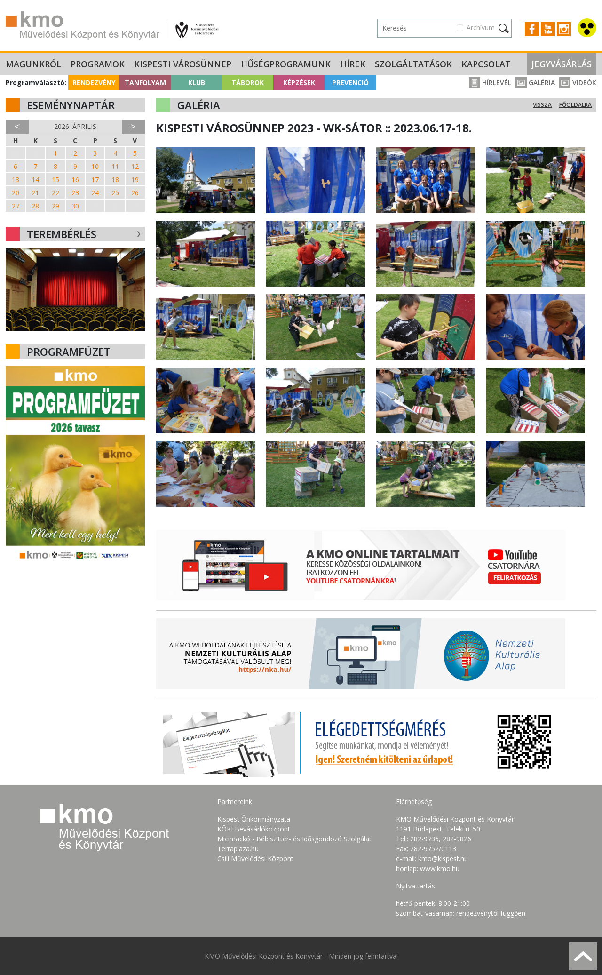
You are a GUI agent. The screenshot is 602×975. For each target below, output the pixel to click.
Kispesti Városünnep (182, 64)
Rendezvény (93, 82)
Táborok (247, 82)
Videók (577, 82)
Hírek (352, 64)
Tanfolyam (145, 82)
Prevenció (350, 82)
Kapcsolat (486, 64)
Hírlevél (490, 82)
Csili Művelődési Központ (255, 858)
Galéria (535, 82)
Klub (196, 82)
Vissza (542, 105)
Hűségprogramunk (286, 64)
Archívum (481, 27)
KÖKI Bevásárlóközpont (253, 828)
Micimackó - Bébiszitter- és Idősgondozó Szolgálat (294, 838)
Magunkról (33, 64)
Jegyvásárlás (561, 64)
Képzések (299, 82)
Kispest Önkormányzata (253, 819)
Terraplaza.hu (238, 848)
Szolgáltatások (413, 64)
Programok (98, 64)
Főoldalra (575, 105)
